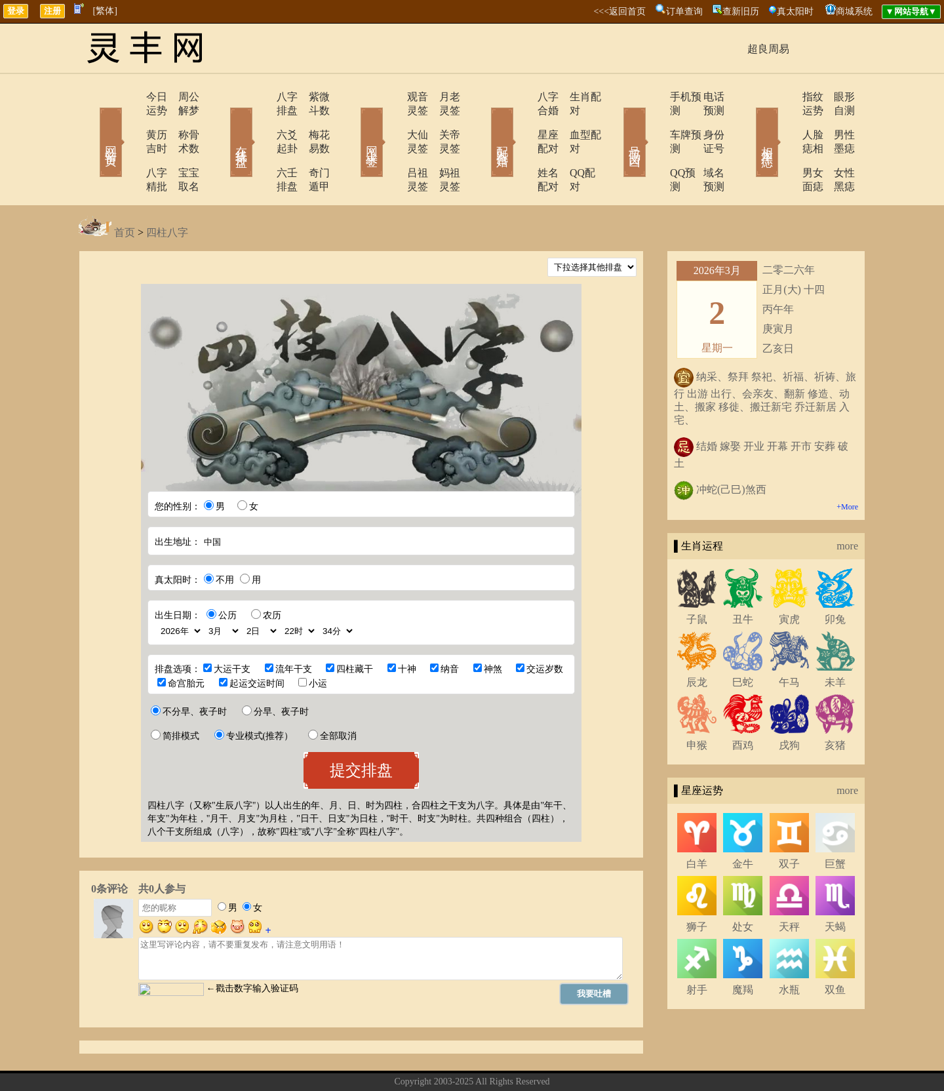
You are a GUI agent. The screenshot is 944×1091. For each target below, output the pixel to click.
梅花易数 (311, 121)
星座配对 (522, 121)
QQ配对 (571, 145)
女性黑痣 (836, 145)
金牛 (742, 822)
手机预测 (654, 96)
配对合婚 (485, 123)
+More (847, 465)
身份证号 (705, 121)
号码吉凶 (616, 123)
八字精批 (129, 145)
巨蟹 (835, 822)
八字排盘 (260, 96)
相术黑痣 (747, 123)
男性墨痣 (836, 121)
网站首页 (91, 123)
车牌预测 (654, 121)
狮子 (696, 885)
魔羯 (742, 948)
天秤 (789, 885)
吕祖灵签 (391, 145)
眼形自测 (836, 96)
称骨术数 (180, 121)
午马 (789, 640)
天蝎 (835, 885)
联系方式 (449, 1060)
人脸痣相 (785, 121)
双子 (789, 822)
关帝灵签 (442, 121)
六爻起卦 (260, 121)
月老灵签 (442, 96)
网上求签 (354, 123)
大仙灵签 (391, 121)
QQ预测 (651, 145)
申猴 (696, 703)
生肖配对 (574, 96)
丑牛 (742, 578)
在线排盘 (222, 123)
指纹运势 (785, 96)
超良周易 (768, 48)
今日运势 (129, 96)
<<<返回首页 (619, 11)
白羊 (696, 822)
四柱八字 (167, 191)
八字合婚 (522, 96)
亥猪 (835, 703)
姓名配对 (522, 145)
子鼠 (696, 578)
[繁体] (105, 11)
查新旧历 (740, 11)
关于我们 (403, 1060)
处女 (742, 885)
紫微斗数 (311, 96)
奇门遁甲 (311, 145)
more (847, 504)
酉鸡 (742, 703)
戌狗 (789, 703)
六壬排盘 (260, 145)
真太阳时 (795, 11)
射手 (696, 948)
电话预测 (705, 96)
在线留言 (495, 1060)
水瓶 (789, 948)
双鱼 (835, 948)
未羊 (835, 640)
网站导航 (540, 1060)
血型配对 (574, 121)
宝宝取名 (180, 145)
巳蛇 (742, 640)
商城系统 (854, 11)
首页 (124, 191)
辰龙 (696, 640)
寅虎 (789, 578)
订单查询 (684, 11)
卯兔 (835, 578)
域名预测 (705, 145)
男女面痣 (785, 145)
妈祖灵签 (442, 145)
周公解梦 (180, 96)
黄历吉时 (129, 121)
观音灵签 (391, 96)
